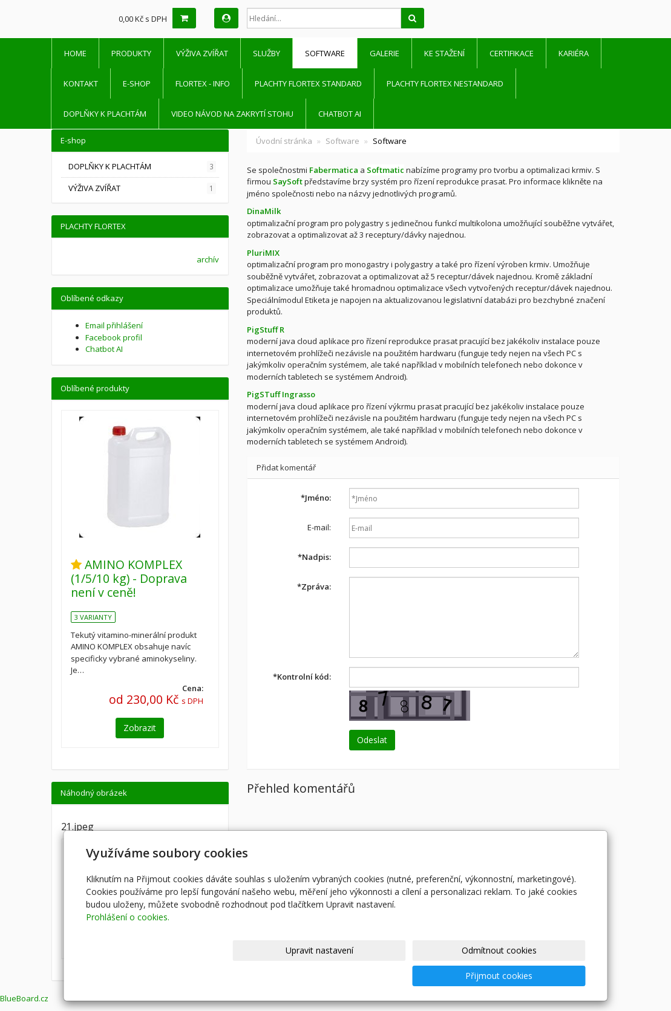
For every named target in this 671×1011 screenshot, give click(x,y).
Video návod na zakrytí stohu (232, 113)
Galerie (384, 53)
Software (325, 53)
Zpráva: (314, 586)
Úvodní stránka (284, 140)
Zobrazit (139, 727)
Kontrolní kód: (302, 676)
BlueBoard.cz (24, 998)
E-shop (137, 83)
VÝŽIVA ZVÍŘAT (202, 53)
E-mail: (319, 527)
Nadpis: (314, 556)
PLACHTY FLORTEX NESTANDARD (445, 83)
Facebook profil (113, 337)
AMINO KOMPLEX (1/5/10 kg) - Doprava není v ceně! (129, 578)
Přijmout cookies (539, 975)
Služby (266, 53)
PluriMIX (263, 252)
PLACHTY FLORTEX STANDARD (308, 83)
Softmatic (385, 169)
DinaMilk (264, 211)
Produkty (131, 53)
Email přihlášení (114, 325)
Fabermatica (333, 169)
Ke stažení (444, 53)
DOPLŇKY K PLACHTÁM (105, 113)
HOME (75, 53)
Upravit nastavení (341, 975)
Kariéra (573, 53)
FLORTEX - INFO (202, 83)
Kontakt (81, 83)
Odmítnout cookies (439, 975)
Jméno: (316, 497)
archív (208, 259)
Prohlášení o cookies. (127, 942)
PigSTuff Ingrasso (281, 394)
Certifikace (511, 53)
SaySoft (288, 181)
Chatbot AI (339, 113)
